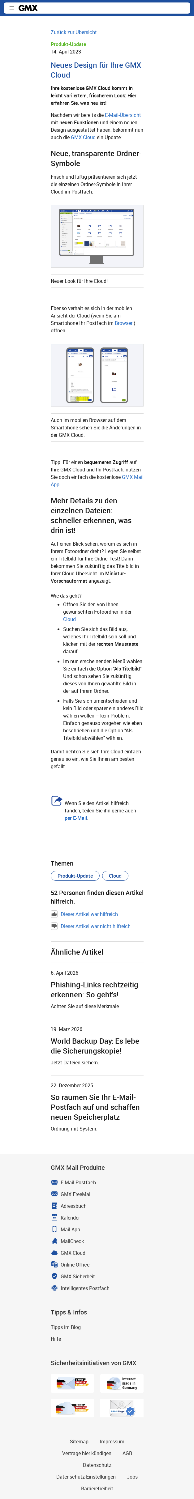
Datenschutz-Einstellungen (86, 1476)
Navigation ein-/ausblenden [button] (12, 8)
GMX (28, 8)
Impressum (112, 1441)
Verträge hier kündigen (86, 1453)
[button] (75, 876)
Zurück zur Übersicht (74, 32)
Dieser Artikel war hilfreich (84, 914)
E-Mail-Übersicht (123, 115)
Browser (123, 323)
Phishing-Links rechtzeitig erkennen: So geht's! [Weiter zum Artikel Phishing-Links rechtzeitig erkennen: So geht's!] (94, 989)
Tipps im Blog (66, 1327)
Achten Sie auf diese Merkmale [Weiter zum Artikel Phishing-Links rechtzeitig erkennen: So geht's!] (85, 1006)
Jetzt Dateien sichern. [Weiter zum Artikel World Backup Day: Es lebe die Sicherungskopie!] (75, 1062)
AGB (127, 1453)
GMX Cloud (83, 137)
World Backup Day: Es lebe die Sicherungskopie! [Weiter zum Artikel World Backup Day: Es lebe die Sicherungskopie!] (95, 1046)
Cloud (69, 619)
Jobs (132, 1476)
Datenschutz (97, 1465)
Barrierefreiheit (97, 1488)
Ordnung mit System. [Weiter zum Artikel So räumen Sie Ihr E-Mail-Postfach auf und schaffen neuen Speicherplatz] (74, 1128)
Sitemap (79, 1441)
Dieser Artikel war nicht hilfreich (91, 926)
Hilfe (56, 1338)
